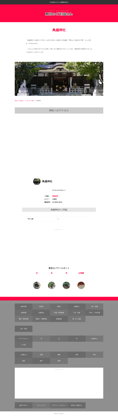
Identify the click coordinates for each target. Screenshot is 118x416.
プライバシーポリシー (59, 405)
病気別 (41, 306)
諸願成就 (59, 319)
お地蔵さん (94, 338)
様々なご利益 (30, 100)
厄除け (59, 306)
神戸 (41, 361)
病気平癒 (23, 306)
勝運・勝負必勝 (23, 319)
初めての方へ (23, 405)
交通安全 (41, 312)
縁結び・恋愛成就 (41, 319)
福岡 (59, 361)
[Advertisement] (59, 243)
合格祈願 (23, 312)
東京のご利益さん (19, 100)
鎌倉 (59, 354)
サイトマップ (41, 405)
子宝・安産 (76, 312)
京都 (41, 354)
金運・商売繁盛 (59, 312)
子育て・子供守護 (94, 312)
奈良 (94, 354)
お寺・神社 (23, 328)
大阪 (76, 354)
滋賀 (23, 361)
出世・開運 (94, 306)
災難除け (76, 306)
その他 (24, 345)
